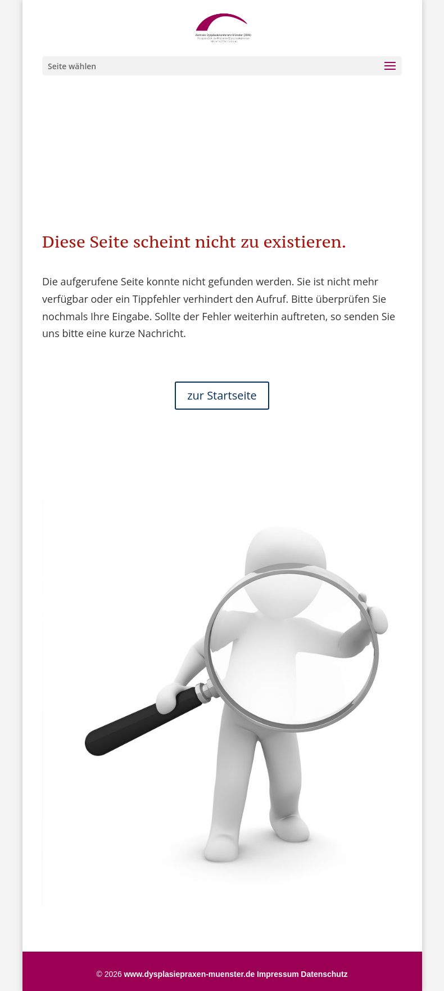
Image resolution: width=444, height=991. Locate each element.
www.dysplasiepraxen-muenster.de (189, 974)
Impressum (278, 974)
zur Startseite (222, 395)
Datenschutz (324, 974)
